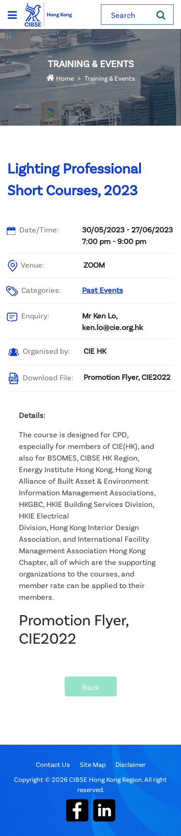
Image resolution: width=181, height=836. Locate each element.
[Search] (161, 14)
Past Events (102, 289)
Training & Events (109, 78)
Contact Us (53, 764)
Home (60, 78)
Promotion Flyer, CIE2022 (127, 376)
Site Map (93, 764)
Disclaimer (130, 764)
